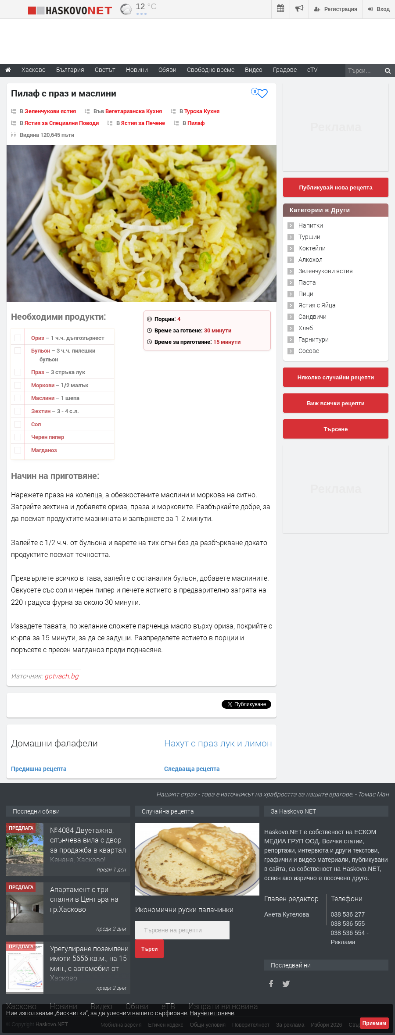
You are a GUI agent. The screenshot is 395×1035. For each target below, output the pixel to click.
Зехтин (41, 411)
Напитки (310, 225)
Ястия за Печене (143, 123)
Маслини (43, 398)
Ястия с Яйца (317, 305)
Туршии (309, 236)
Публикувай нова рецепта (335, 187)
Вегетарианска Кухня (133, 111)
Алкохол (310, 259)
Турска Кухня (201, 111)
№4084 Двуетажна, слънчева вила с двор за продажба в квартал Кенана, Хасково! (88, 844)
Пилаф (196, 123)
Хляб (305, 328)
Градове (285, 69)
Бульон (41, 350)
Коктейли (312, 248)
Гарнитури (313, 339)
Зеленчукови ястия (50, 111)
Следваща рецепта (192, 768)
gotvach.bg (61, 675)
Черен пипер (47, 437)
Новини (137, 69)
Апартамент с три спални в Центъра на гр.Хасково (84, 899)
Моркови (43, 385)
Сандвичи (312, 316)
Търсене (336, 429)
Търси (149, 949)
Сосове (308, 350)
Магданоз (44, 450)
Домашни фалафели (54, 743)
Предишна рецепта (39, 768)
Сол (36, 424)
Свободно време (210, 69)
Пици (305, 293)
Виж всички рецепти (335, 403)
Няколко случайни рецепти (336, 377)
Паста (307, 282)
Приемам (374, 1023)
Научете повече (212, 1013)
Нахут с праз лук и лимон (218, 743)
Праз (38, 372)
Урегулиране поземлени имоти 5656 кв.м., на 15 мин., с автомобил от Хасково (89, 963)
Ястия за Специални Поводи (62, 123)
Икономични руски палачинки (184, 909)
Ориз (38, 338)
